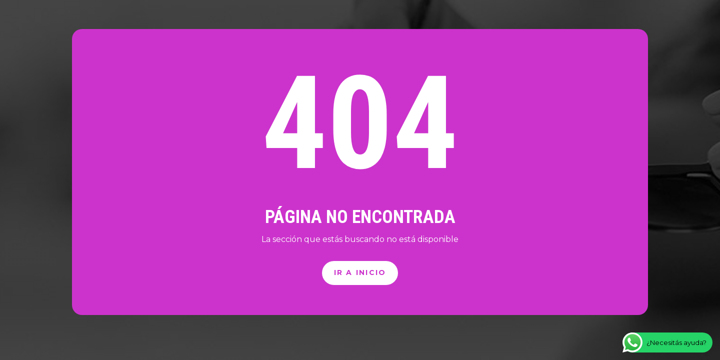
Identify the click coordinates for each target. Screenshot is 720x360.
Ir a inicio (360, 272)
